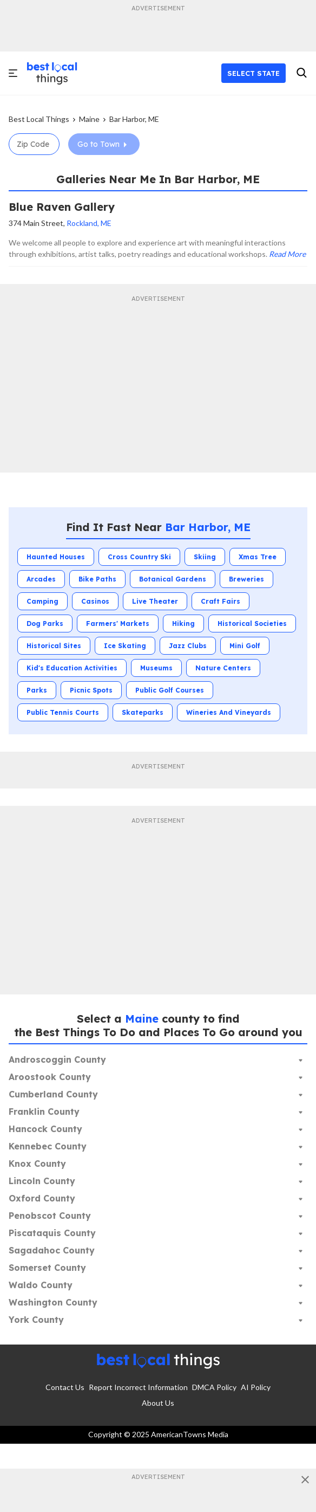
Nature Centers (223, 668)
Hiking (183, 623)
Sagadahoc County (52, 1250)
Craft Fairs (220, 601)
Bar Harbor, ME (134, 119)
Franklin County (44, 1111)
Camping (42, 601)
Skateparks (142, 712)
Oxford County (42, 1198)
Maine (89, 119)
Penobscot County (50, 1215)
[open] (14, 73)
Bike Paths (97, 579)
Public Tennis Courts (63, 712)
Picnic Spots (91, 690)
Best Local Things (39, 119)
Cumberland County (53, 1094)
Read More (287, 254)
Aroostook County (50, 1076)
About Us (158, 1402)
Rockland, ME (89, 223)
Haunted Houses (56, 557)
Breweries (246, 579)
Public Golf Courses (169, 690)
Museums (156, 668)
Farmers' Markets (117, 623)
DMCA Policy (214, 1387)
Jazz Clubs (188, 646)
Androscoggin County (57, 1059)
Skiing (205, 557)
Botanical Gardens (172, 579)
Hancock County (45, 1128)
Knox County (37, 1163)
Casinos (95, 601)
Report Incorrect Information (138, 1387)
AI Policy (256, 1387)
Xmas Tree (257, 557)
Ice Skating (125, 646)
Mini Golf (244, 646)
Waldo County (41, 1285)
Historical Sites (54, 646)
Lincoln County (42, 1180)
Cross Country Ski (139, 557)
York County (36, 1319)
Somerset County (47, 1267)
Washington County (53, 1302)
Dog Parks (45, 623)
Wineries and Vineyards (228, 712)
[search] (301, 73)
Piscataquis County (52, 1232)
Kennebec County (48, 1146)
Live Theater (155, 601)
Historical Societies (252, 623)
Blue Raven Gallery (62, 207)
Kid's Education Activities (72, 668)
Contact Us (64, 1387)
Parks (37, 690)
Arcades (41, 579)
